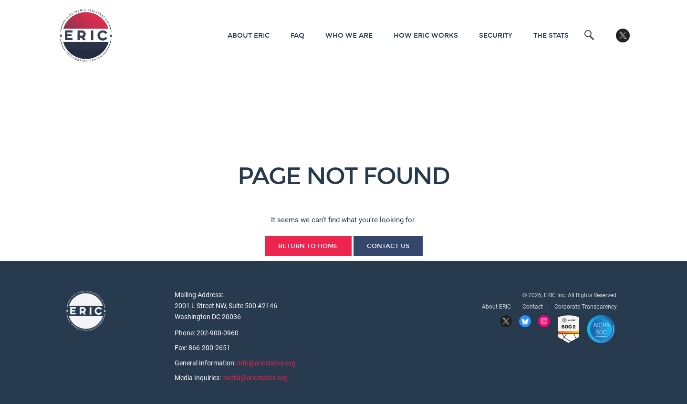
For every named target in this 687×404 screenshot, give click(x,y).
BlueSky (525, 321)
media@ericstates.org (255, 378)
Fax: (181, 348)
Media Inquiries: (198, 378)
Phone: (186, 333)
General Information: (206, 363)
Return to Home (308, 246)
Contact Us (388, 246)
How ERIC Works (426, 35)
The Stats (551, 35)
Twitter (623, 35)
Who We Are (349, 35)
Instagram (544, 321)
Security (495, 35)
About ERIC (249, 35)
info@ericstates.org (266, 363)
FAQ (297, 35)
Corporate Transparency (585, 306)
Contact (532, 306)
